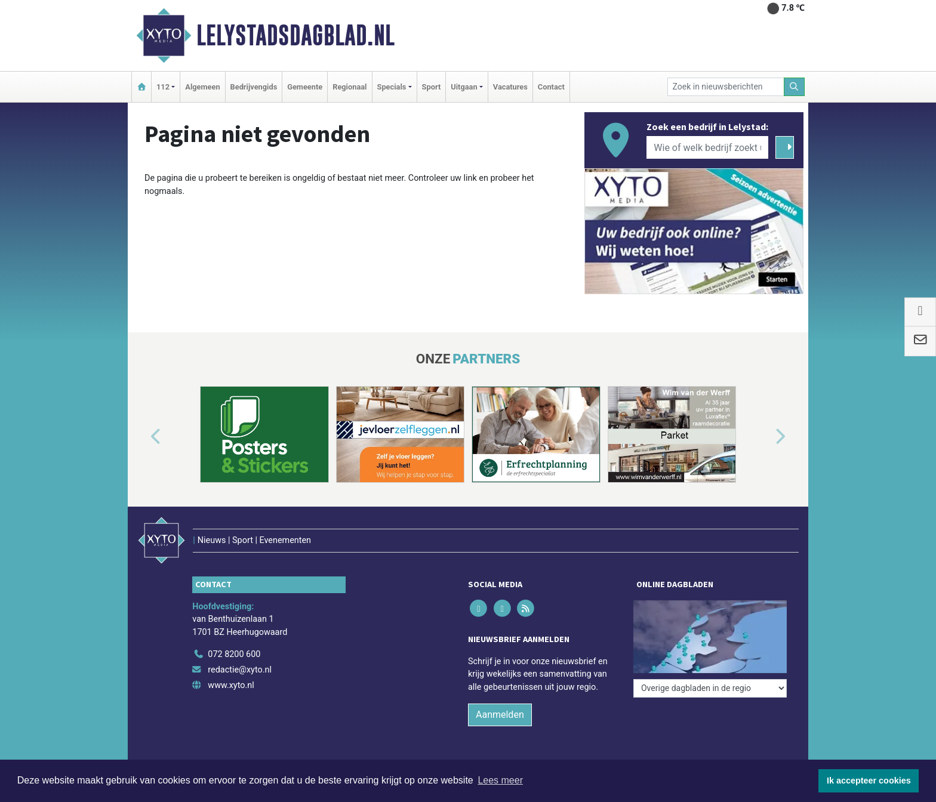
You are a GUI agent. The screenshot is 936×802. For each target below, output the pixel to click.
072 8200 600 (234, 654)
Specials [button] (392, 86)
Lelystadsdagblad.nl (295, 35)
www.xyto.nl (231, 685)
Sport (431, 86)
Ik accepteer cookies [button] (869, 780)
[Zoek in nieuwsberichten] (725, 87)
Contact (551, 86)
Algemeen (202, 86)
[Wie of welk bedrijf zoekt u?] (707, 147)
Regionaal (349, 86)
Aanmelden (500, 714)
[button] (142, 436)
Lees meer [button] (500, 780)
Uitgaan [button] (464, 86)
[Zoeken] (794, 87)
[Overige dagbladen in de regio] (710, 688)
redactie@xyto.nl (240, 670)
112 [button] (163, 86)
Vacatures (510, 86)
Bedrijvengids (254, 86)
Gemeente (304, 86)
